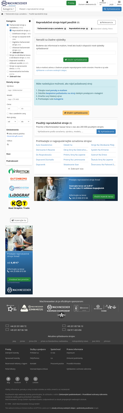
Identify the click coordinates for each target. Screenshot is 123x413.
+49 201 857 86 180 (19, 330)
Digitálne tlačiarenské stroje (21, 43)
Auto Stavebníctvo (44, 145)
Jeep (14, 341)
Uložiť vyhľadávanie (76, 59)
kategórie (58, 99)
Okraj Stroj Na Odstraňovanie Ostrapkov (82, 150)
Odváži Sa (68, 145)
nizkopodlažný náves (80, 341)
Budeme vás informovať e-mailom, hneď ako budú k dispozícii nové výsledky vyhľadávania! (70, 47)
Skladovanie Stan (71, 164)
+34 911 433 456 (74, 330)
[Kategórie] (8, 9)
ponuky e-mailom (58, 90)
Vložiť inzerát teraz (103, 196)
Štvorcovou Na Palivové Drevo (104, 164)
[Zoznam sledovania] (87, 3)
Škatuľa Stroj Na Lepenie (102, 159)
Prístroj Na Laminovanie (74, 159)
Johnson (107, 341)
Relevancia (106, 22)
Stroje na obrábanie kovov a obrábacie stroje (20, 56)
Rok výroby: (11, 117)
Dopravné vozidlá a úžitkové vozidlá (18, 61)
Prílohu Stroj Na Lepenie (74, 154)
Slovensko (15, 136)
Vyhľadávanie (112, 9)
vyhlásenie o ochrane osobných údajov (51, 70)
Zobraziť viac (17, 52)
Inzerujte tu (19, 220)
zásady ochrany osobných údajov (63, 408)
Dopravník (40, 164)
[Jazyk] (111, 3)
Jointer (22, 341)
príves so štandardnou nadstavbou (54, 341)
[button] (119, 3)
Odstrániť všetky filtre (102, 29)
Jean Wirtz (96, 341)
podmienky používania (85, 408)
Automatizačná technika (19, 72)
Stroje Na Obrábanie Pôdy (102, 145)
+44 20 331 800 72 (18, 326)
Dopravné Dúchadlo (45, 159)
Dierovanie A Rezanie (45, 150)
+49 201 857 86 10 (75, 326)
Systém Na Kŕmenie (100, 150)
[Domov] (2, 14)
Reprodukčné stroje (21, 30)
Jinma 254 (33, 341)
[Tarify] (19, 265)
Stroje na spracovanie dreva (18, 67)
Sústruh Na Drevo (99, 154)
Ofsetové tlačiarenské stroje (21, 48)
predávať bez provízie (19, 279)
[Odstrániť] (65, 28)
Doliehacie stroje (21, 33)
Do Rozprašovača (43, 154)
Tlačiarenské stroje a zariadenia (17, 26)
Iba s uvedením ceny (17, 113)
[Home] (16, 14)
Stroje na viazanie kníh (21, 38)
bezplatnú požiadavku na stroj (60, 93)
